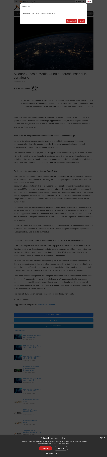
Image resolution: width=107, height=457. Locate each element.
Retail (82, 21)
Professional (71, 21)
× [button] (104, 437)
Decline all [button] (60, 448)
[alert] (53, 446)
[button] (53, 453)
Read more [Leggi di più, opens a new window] (65, 444)
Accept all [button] (46, 448)
